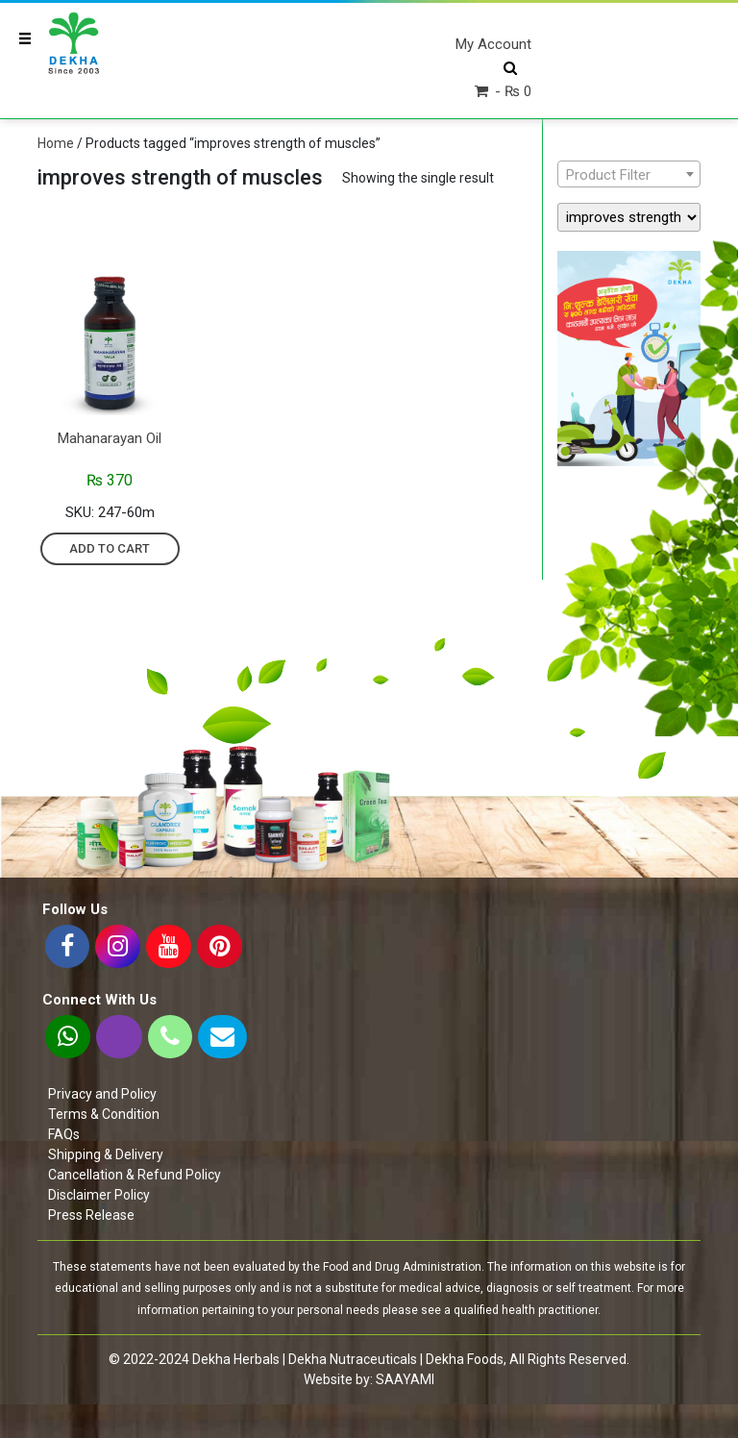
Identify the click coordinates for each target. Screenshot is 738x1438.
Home (55, 143)
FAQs (64, 1134)
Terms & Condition (104, 1114)
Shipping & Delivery (105, 1154)
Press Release (91, 1215)
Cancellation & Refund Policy (134, 1174)
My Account (493, 44)
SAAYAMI (405, 1379)
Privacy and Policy (102, 1094)
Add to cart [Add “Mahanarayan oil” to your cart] (109, 548)
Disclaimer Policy (99, 1194)
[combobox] (629, 174)
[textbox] (629, 174)
